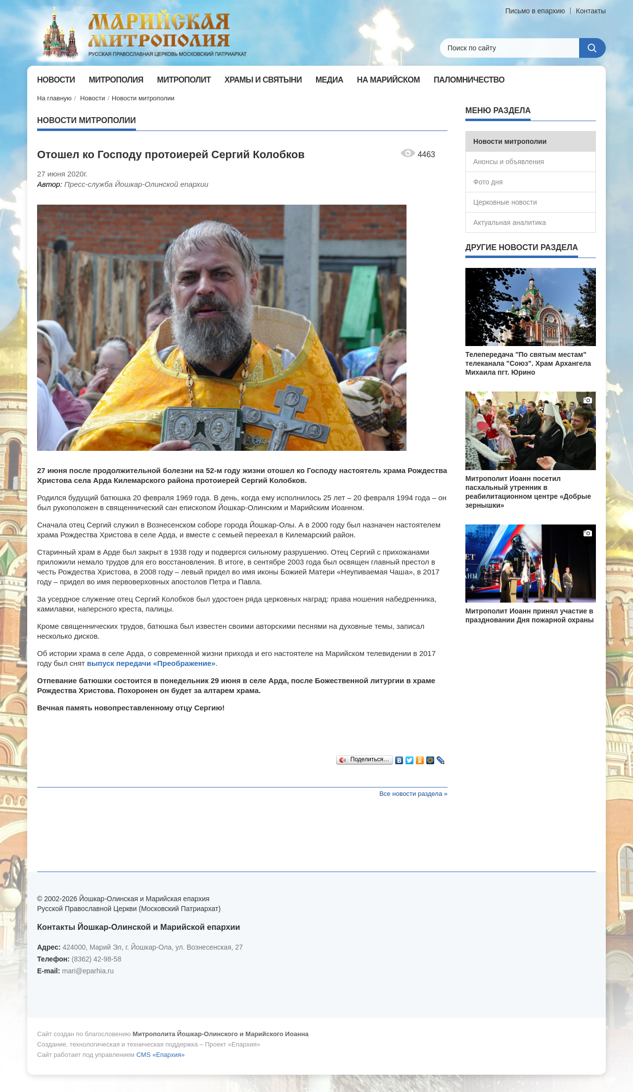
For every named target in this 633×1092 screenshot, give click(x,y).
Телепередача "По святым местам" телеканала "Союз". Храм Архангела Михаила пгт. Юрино (528, 363)
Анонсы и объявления (508, 162)
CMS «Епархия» (160, 1054)
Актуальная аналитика (509, 222)
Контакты (591, 10)
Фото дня (488, 182)
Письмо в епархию (535, 10)
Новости (92, 98)
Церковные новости (505, 202)
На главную (54, 98)
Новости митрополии (143, 98)
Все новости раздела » (413, 793)
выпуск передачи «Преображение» (150, 663)
